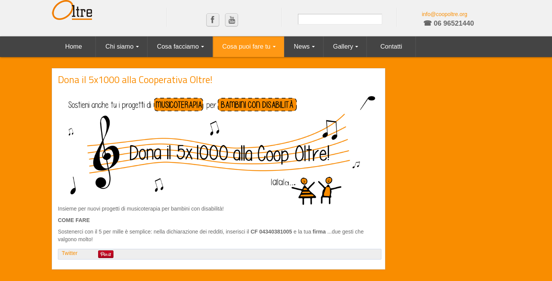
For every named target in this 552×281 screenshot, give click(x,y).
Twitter (69, 253)
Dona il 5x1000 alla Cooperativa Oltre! (135, 79)
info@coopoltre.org (444, 14)
